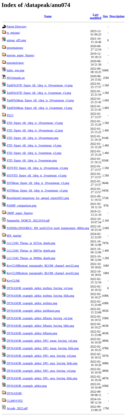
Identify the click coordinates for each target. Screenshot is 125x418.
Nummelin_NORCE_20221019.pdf (28, 220)
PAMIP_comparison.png (21, 205)
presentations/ (15, 47)
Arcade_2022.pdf (17, 408)
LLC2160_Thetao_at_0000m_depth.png (31, 258)
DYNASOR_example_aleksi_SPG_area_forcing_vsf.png (41, 370)
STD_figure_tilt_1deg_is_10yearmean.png (32, 138)
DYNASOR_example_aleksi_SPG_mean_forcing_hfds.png (43, 348)
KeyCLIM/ (13, 280)
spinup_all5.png (16, 40)
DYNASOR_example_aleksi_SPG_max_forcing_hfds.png (42, 363)
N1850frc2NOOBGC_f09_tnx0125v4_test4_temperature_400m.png (48, 228)
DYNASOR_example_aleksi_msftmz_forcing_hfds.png (40, 295)
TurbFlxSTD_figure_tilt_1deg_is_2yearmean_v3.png (39, 92)
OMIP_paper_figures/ (20, 213)
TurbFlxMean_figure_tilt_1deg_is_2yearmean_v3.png (39, 107)
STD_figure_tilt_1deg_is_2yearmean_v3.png (34, 145)
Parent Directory (17, 26)
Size (105, 16)
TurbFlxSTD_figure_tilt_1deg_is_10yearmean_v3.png (40, 85)
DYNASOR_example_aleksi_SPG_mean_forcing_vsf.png (42, 340)
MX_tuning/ (14, 235)
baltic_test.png (15, 70)
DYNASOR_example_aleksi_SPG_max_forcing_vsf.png (41, 355)
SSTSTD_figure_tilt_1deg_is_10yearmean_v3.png (37, 168)
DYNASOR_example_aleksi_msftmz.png (32, 303)
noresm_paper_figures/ (21, 55)
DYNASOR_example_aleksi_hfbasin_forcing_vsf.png (40, 318)
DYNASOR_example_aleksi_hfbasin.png (32, 333)
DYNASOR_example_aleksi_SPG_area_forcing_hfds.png (42, 378)
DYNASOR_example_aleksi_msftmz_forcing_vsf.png (40, 288)
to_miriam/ (13, 32)
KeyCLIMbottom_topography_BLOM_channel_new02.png (43, 273)
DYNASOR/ (14, 393)
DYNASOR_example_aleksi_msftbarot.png (33, 310)
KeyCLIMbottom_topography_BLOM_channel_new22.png (43, 265)
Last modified (95, 16)
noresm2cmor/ (15, 62)
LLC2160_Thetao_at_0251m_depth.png (31, 243)
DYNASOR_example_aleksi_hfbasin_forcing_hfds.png (40, 325)
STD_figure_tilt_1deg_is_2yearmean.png (32, 160)
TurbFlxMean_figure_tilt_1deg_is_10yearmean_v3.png (40, 100)
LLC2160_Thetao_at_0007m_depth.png (31, 250)
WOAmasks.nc (16, 77)
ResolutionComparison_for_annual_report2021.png (38, 198)
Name (48, 16)
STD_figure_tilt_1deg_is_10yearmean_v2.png (35, 130)
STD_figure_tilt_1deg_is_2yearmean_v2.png (34, 153)
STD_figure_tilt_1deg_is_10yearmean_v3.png (35, 122)
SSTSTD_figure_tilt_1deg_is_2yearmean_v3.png (37, 175)
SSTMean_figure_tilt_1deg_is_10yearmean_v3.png (38, 183)
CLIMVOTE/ (15, 400)
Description (117, 16)
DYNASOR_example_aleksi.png (27, 385)
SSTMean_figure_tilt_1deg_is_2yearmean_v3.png (37, 190)
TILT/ (10, 115)
